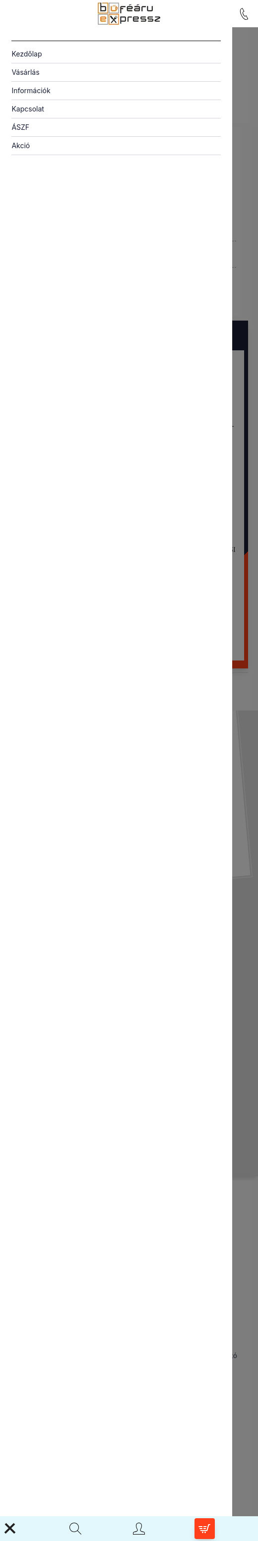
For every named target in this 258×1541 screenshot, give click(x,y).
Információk (30, 90)
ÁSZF (20, 127)
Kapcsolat (27, 109)
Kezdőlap (26, 54)
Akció (20, 145)
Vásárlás (25, 72)
